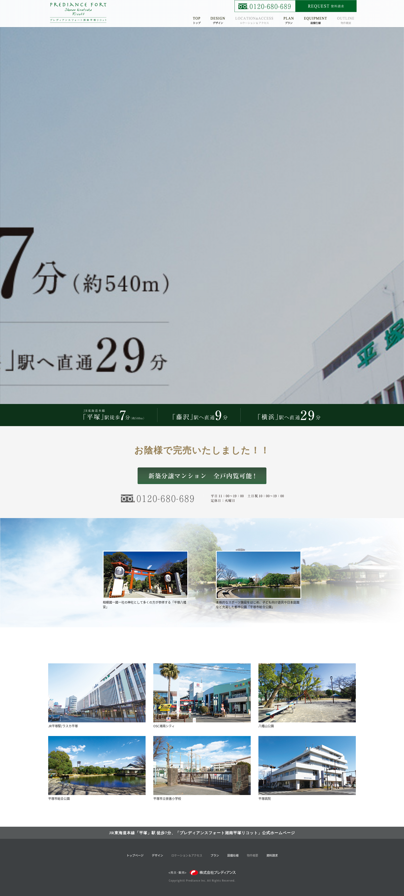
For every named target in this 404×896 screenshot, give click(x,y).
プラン (215, 855)
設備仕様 (233, 855)
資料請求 (272, 855)
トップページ (135, 855)
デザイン (157, 855)
